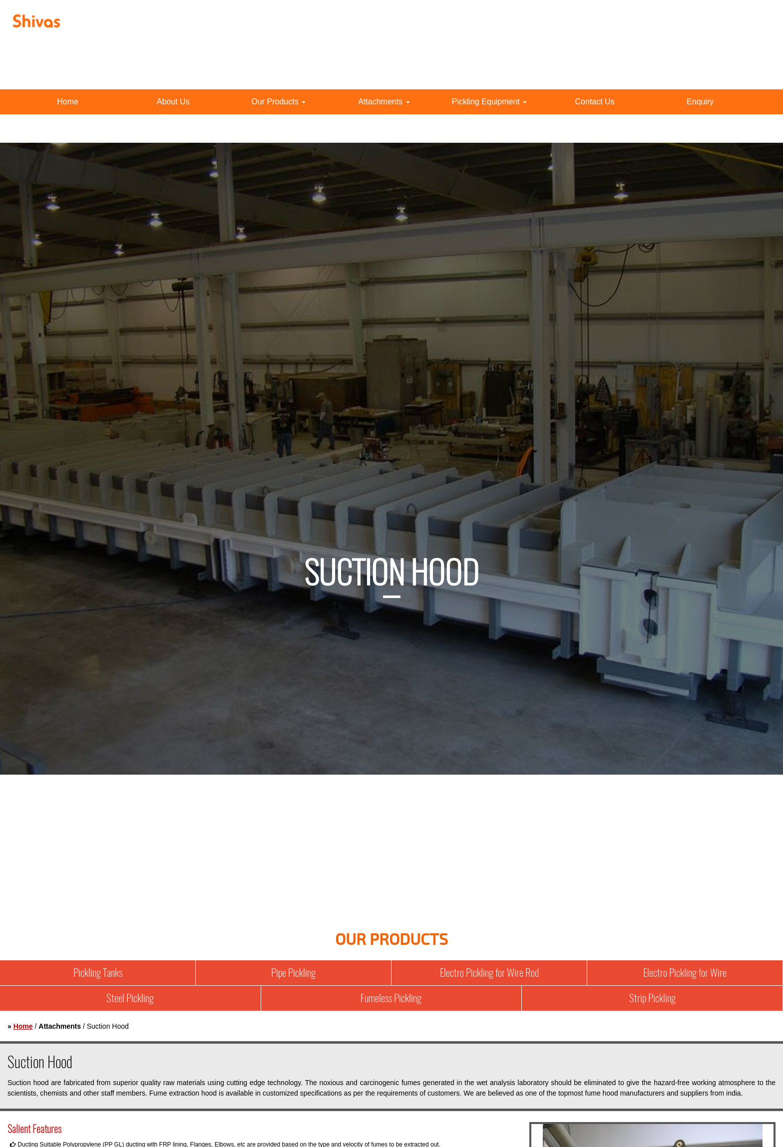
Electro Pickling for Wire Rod (489, 972)
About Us (173, 101)
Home (67, 101)
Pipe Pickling (293, 972)
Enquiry (700, 101)
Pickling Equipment (489, 101)
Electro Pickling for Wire (685, 972)
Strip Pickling (652, 998)
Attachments (383, 101)
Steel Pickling (130, 998)
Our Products (278, 101)
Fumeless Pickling (391, 998)
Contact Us (595, 101)
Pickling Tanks (97, 972)
